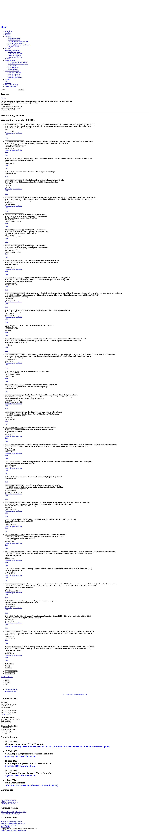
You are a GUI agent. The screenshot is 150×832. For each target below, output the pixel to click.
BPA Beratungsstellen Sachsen (17, 62)
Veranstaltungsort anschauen (13, 133)
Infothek (7, 59)
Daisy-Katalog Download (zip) (10, 813)
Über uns (7, 34)
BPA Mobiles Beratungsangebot (18, 64)
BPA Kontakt (12, 65)
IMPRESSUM (5, 827)
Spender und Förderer (15, 57)
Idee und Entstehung (14, 55)
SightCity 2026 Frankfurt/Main (20, 756)
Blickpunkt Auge (10, 60)
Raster (11, 671)
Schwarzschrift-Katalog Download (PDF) (13, 812)
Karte (6, 135)
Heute (7, 666)
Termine (7, 48)
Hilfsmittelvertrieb (14, 40)
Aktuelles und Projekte (15, 53)
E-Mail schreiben (6, 714)
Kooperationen (13, 69)
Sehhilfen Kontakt (14, 76)
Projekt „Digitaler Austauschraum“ (19, 45)
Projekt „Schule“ (13, 46)
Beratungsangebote (14, 52)
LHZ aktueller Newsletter (8, 800)
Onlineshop (8, 31)
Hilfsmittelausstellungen (15, 43)
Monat (7, 680)
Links (6, 81)
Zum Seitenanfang (68, 694)
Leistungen (8, 36)
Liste (10, 673)
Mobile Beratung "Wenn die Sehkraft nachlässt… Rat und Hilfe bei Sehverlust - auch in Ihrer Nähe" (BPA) (57, 746)
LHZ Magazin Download (8, 804)
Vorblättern (8, 668)
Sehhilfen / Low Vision (12, 71)
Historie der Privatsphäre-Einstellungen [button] (13, 823)
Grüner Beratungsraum (12, 50)
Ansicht (7, 677)
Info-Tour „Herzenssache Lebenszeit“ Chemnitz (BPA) (31, 785)
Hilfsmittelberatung (14, 38)
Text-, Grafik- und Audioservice (18, 41)
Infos (6, 138)
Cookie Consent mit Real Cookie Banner (13, 830)
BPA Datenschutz (13, 67)
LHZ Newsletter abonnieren (9, 802)
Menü (4, 27)
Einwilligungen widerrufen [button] (9, 825)
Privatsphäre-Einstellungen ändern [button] (11, 822)
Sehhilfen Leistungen (14, 72)
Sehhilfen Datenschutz (15, 77)
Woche (7, 682)
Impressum (8, 83)
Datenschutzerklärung (11, 84)
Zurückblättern (9, 664)
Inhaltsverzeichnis (10, 86)
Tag (6, 684)
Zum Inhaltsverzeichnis (80, 694)
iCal (10, 691)
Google (11, 689)
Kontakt (7, 79)
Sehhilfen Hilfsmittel (14, 74)
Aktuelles (7, 33)
